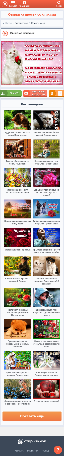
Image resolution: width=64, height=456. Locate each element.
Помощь (45, 451)
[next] (59, 63)
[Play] (5, 33)
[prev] (4, 63)
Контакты (19, 451)
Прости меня (38, 23)
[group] (32, 33)
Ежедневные (21, 23)
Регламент (32, 451)
